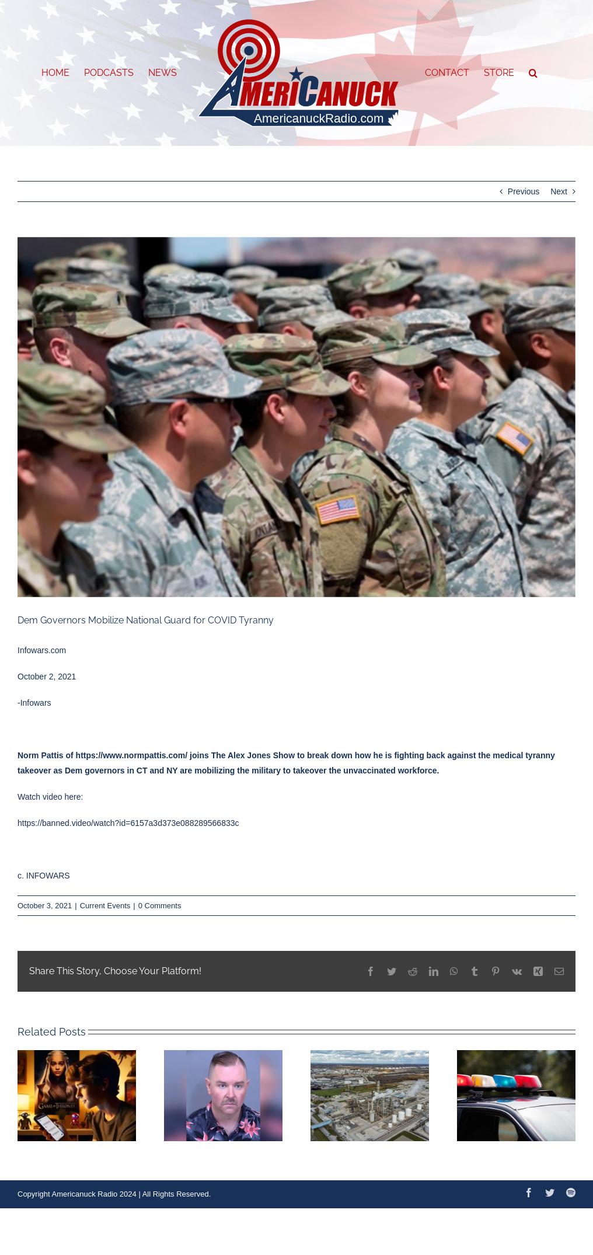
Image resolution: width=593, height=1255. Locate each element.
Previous (523, 191)
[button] (533, 72)
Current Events (105, 905)
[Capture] (296, 417)
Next (558, 191)
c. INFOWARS (44, 875)
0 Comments (160, 905)
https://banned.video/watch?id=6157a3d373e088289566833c (128, 823)
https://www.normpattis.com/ (132, 755)
